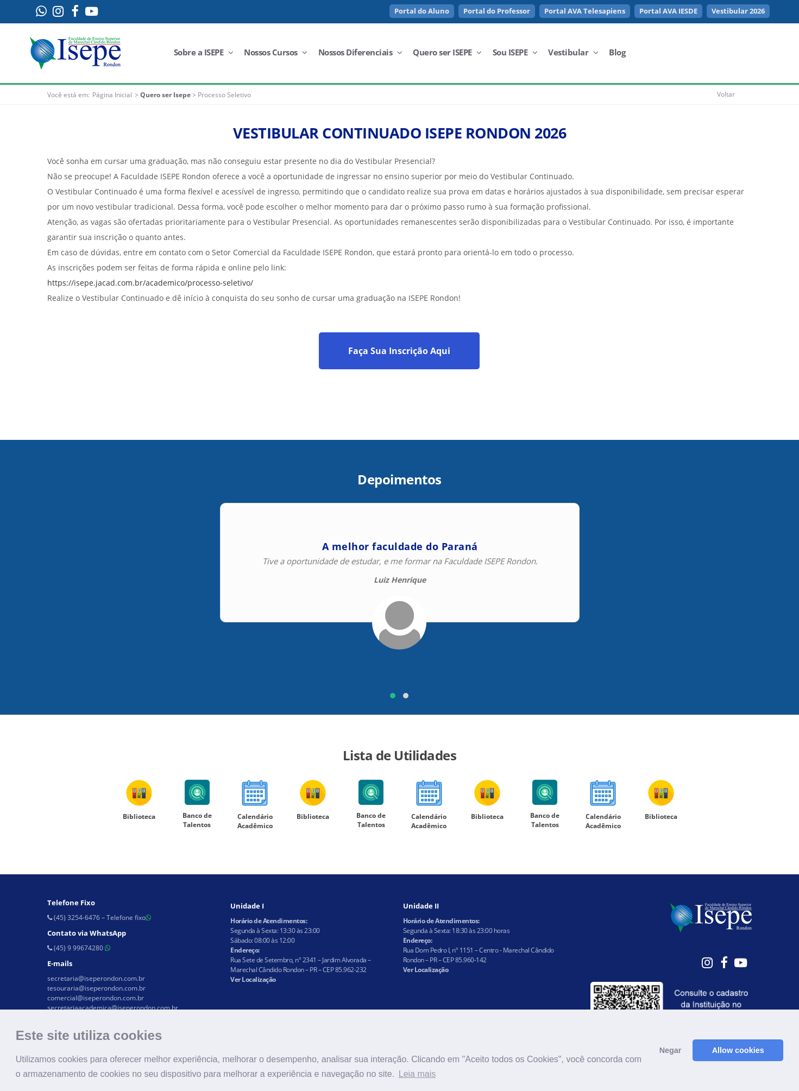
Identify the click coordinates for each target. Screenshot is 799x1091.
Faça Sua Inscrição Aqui (399, 351)
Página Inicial (112, 94)
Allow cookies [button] (738, 1050)
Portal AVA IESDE (668, 11)
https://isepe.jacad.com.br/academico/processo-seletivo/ (150, 283)
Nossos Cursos (275, 52)
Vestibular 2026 (738, 11)
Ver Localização (253, 979)
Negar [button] (670, 1050)
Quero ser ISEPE (447, 52)
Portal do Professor (496, 11)
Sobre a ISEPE (204, 52)
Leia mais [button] (417, 1074)
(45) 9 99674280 (78, 948)
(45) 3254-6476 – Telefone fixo (99, 917)
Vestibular (573, 52)
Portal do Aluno (421, 11)
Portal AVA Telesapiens (584, 11)
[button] (392, 695)
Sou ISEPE (515, 52)
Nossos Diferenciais (360, 52)
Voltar (726, 94)
